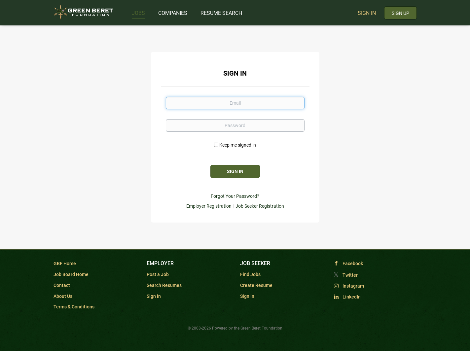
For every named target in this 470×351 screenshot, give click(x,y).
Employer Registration (209, 206)
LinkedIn (352, 296)
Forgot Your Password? (235, 196)
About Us (63, 296)
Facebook (353, 263)
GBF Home (65, 263)
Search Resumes (164, 285)
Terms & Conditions (74, 306)
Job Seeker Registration (259, 206)
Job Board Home (71, 274)
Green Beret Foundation (261, 328)
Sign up (400, 13)
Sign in (367, 13)
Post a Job (158, 274)
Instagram (353, 286)
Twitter (350, 275)
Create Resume (256, 285)
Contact (62, 285)
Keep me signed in (237, 145)
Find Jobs (250, 274)
